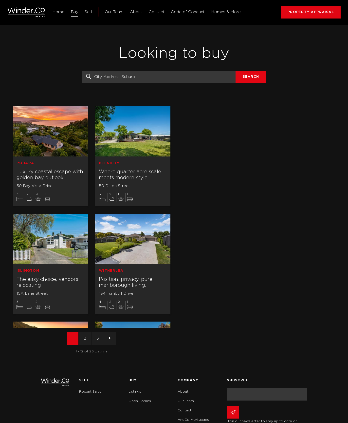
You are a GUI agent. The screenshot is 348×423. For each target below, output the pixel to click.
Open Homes (139, 401)
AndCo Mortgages (193, 420)
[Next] (110, 338)
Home (58, 12)
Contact (157, 12)
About (136, 12)
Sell (88, 12)
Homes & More (226, 12)
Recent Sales (90, 391)
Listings (134, 391)
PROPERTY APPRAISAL (311, 12)
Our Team (114, 12)
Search (251, 76)
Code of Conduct (188, 12)
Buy (74, 12)
